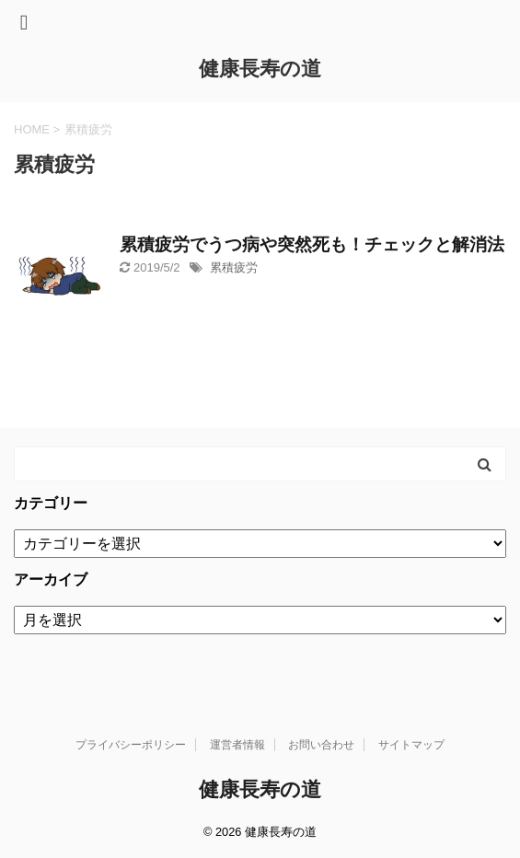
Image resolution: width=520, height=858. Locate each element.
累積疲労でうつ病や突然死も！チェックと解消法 (312, 244)
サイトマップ (411, 744)
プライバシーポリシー (130, 744)
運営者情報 (237, 744)
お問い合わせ (321, 744)
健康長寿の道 (260, 68)
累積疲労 (234, 267)
